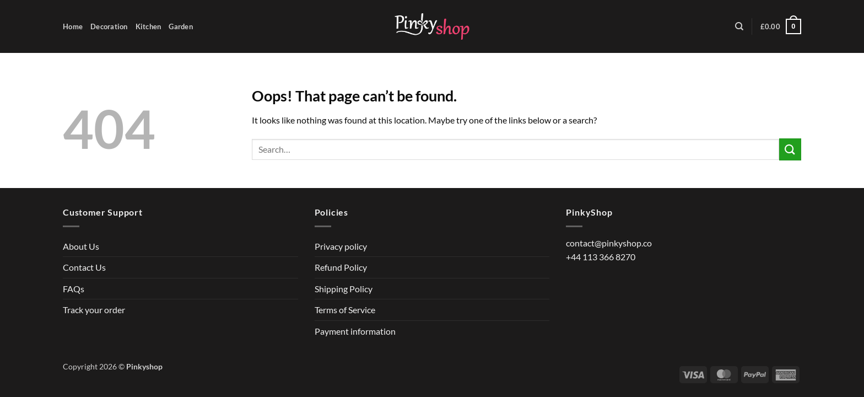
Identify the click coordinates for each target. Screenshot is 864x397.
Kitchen (148, 26)
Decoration (109, 26)
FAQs (73, 288)
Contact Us (84, 267)
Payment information (355, 331)
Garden (181, 26)
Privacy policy (341, 246)
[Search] (739, 26)
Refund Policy (341, 267)
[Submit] (790, 149)
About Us (81, 246)
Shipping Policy (343, 288)
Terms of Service (345, 309)
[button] (780, 26)
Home (73, 26)
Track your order (94, 309)
